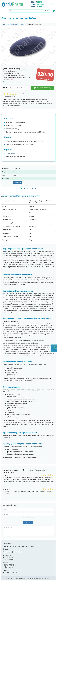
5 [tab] (32, 188)
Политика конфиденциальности (13, 552)
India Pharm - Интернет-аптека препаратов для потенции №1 (30, 578)
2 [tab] (24, 188)
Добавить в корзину (42, 88)
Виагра (22, 24)
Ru (52, 4)
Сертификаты (10, 153)
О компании (7, 543)
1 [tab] (21, 188)
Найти (47, 11)
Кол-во (5, 87)
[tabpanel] (28, 176)
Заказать (18, 182)
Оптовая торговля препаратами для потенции (18, 546)
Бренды (5, 549)
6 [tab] (35, 188)
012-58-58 (37, 4)
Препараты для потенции (10, 24)
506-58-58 (37, 6)
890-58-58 (37, 2)
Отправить (28, 522)
